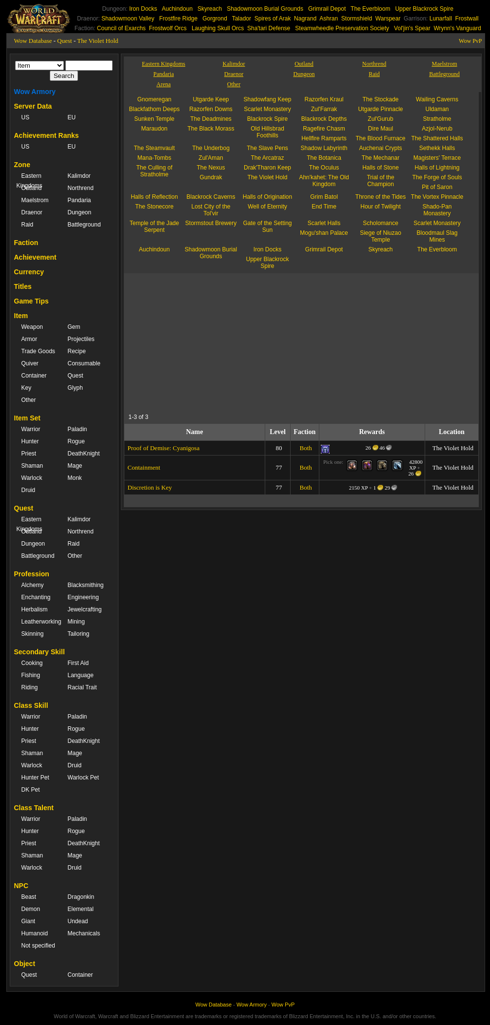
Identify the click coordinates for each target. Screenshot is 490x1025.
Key (26, 387)
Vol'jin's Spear (412, 28)
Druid (28, 490)
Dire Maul (380, 128)
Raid (27, 224)
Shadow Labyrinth (323, 148)
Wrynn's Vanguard (457, 28)
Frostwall (467, 18)
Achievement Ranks (46, 135)
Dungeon (80, 212)
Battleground (84, 224)
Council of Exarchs (121, 28)
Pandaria (79, 200)
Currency (29, 272)
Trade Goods (38, 351)
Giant (28, 921)
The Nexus (210, 167)
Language (81, 675)
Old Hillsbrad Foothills (267, 132)
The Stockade (380, 99)
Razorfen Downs (211, 109)
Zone (22, 165)
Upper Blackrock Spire (424, 8)
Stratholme (437, 118)
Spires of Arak (273, 18)
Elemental (81, 909)
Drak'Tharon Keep (267, 167)
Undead (78, 921)
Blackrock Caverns (210, 196)
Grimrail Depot (327, 8)
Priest (29, 453)
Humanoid (34, 933)
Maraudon (154, 128)
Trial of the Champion (380, 181)
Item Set (27, 418)
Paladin (77, 429)
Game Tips (31, 301)
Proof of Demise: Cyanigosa (164, 448)
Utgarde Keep (211, 99)
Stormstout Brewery (210, 223)
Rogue (76, 441)
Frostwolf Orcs (168, 28)
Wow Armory (35, 91)
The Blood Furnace (380, 138)
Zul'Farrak (324, 109)
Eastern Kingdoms (29, 180)
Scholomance (380, 223)
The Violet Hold (97, 40)
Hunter (30, 441)
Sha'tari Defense (268, 28)
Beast (29, 896)
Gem (74, 326)
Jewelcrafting (85, 609)
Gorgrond (214, 18)
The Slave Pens (267, 148)
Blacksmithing (86, 585)
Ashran (328, 18)
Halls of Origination (267, 196)
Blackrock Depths (324, 118)
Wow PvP (470, 41)
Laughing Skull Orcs (218, 28)
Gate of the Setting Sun (267, 226)
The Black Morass (210, 128)
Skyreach (209, 8)
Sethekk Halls (437, 148)
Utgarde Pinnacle (380, 109)
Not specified (38, 945)
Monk (75, 478)
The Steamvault (154, 148)
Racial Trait (82, 687)
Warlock (31, 478)
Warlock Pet (83, 777)
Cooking (32, 663)
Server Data (33, 106)
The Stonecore (154, 206)
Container (34, 375)
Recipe (77, 351)
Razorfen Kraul (323, 99)
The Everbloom (370, 8)
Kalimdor (79, 175)
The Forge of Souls (437, 177)
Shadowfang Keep (267, 99)
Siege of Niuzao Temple (380, 236)
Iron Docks (143, 8)
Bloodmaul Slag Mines (436, 236)
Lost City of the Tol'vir (210, 210)
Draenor (31, 212)
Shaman (32, 465)
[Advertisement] (218, 341)
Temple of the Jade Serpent (154, 226)
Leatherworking (39, 621)
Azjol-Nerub (437, 128)
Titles (23, 286)
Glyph (75, 387)
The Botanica (324, 157)
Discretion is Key (150, 487)
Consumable (84, 363)
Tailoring (79, 633)
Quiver (30, 363)
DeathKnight (84, 453)
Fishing (30, 675)
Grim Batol (324, 196)
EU (72, 117)
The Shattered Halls (437, 138)
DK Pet (30, 789)
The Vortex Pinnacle (437, 196)
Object (25, 964)
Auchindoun (177, 8)
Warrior (30, 429)
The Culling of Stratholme (154, 171)
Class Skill (31, 705)
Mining (76, 621)
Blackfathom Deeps (154, 109)
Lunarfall (441, 18)
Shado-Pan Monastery (436, 210)
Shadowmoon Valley (128, 18)
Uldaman (437, 109)
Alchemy (32, 585)
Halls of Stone (380, 167)
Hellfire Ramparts (324, 138)
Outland (31, 188)
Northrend (81, 188)
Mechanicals (84, 933)
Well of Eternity (267, 206)
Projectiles (81, 339)
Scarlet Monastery (267, 109)
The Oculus (324, 167)
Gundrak (210, 177)
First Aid (78, 663)
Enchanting (36, 597)
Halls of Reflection (154, 196)
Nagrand (305, 18)
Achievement (35, 257)
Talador (241, 18)
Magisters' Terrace (437, 157)
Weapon (32, 326)
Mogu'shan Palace (324, 232)
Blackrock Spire (267, 118)
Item (21, 316)
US (25, 117)
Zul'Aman (210, 157)
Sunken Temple (154, 118)
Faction (26, 243)
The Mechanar (380, 157)
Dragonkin (81, 896)
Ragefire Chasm (324, 128)
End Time (324, 206)
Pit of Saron (437, 187)
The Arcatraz (267, 157)
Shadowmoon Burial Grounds (265, 8)
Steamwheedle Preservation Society (342, 28)
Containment (144, 467)
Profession (31, 574)
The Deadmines (211, 118)
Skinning (32, 633)
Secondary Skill (39, 652)
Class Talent (34, 808)
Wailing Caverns (437, 99)
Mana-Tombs (154, 157)
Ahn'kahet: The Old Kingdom (324, 181)
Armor (29, 339)
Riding (29, 687)
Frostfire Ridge (178, 18)
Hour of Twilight (380, 206)
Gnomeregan (154, 99)
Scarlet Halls (324, 223)
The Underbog (211, 148)
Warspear (388, 18)
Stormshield (356, 18)
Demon (30, 909)
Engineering (83, 597)
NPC (21, 886)
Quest (64, 40)
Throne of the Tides (380, 196)
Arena (164, 84)
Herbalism (34, 609)
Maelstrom (35, 200)
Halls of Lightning (436, 167)
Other (28, 400)
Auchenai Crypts (380, 148)
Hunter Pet (35, 777)
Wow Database (33, 40)
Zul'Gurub (380, 118)
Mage (75, 465)
